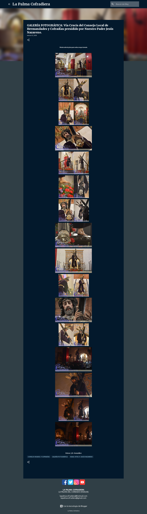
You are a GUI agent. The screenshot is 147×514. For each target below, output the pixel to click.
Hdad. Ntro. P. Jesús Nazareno (81, 456)
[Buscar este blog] (127, 4)
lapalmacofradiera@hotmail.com (73, 496)
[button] (28, 40)
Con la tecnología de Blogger (73, 506)
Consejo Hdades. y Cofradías (39, 456)
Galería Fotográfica (60, 456)
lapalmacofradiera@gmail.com (73, 498)
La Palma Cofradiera (31, 4)
